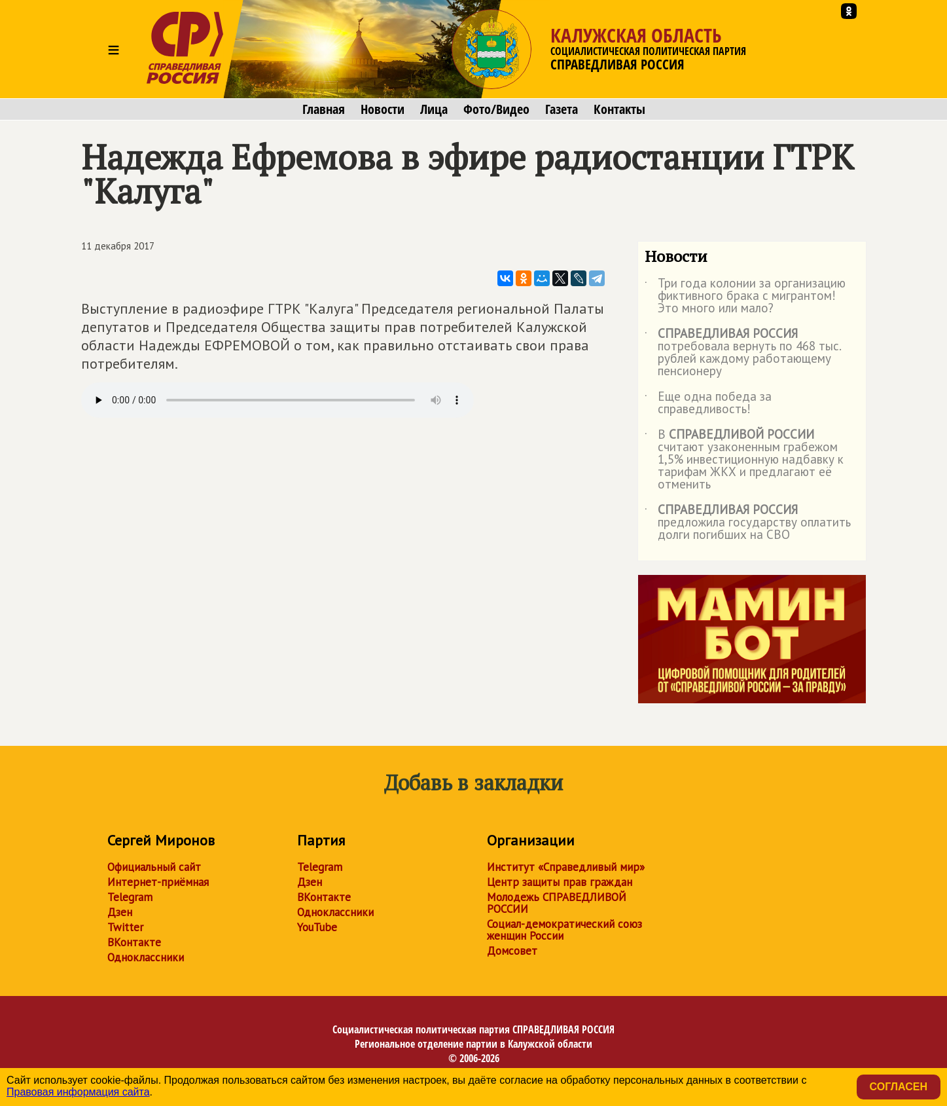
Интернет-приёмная (158, 882)
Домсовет (512, 951)
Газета (561, 109)
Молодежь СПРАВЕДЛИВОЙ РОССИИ (556, 903)
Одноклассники (145, 957)
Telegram (129, 897)
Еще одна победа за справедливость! (708, 403)
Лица (434, 109)
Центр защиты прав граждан (559, 882)
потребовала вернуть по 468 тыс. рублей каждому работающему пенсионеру (743, 352)
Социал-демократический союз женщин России (564, 930)
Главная (323, 109)
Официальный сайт (154, 867)
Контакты (619, 109)
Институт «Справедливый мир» (566, 867)
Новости (382, 109)
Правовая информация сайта (78, 1091)
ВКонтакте (134, 942)
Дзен (119, 912)
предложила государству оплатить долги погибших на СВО (748, 523)
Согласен (898, 1086)
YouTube (317, 927)
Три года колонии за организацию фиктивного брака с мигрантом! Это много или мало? (745, 296)
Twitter (125, 927)
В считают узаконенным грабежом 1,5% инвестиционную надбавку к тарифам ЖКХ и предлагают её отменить (744, 460)
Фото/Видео (496, 109)
